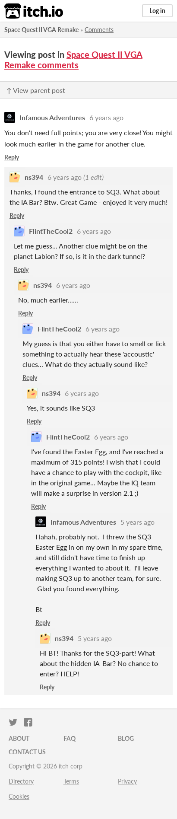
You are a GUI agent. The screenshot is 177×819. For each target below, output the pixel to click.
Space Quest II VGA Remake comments (73, 59)
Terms (71, 781)
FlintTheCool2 (51, 231)
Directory (21, 781)
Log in (157, 10)
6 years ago (106, 117)
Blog (126, 738)
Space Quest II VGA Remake (41, 29)
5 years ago (137, 522)
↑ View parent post (35, 90)
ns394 (34, 177)
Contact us (27, 751)
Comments (99, 29)
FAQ (69, 738)
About (19, 738)
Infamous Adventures (52, 117)
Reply (11, 157)
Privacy (127, 781)
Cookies (19, 796)
